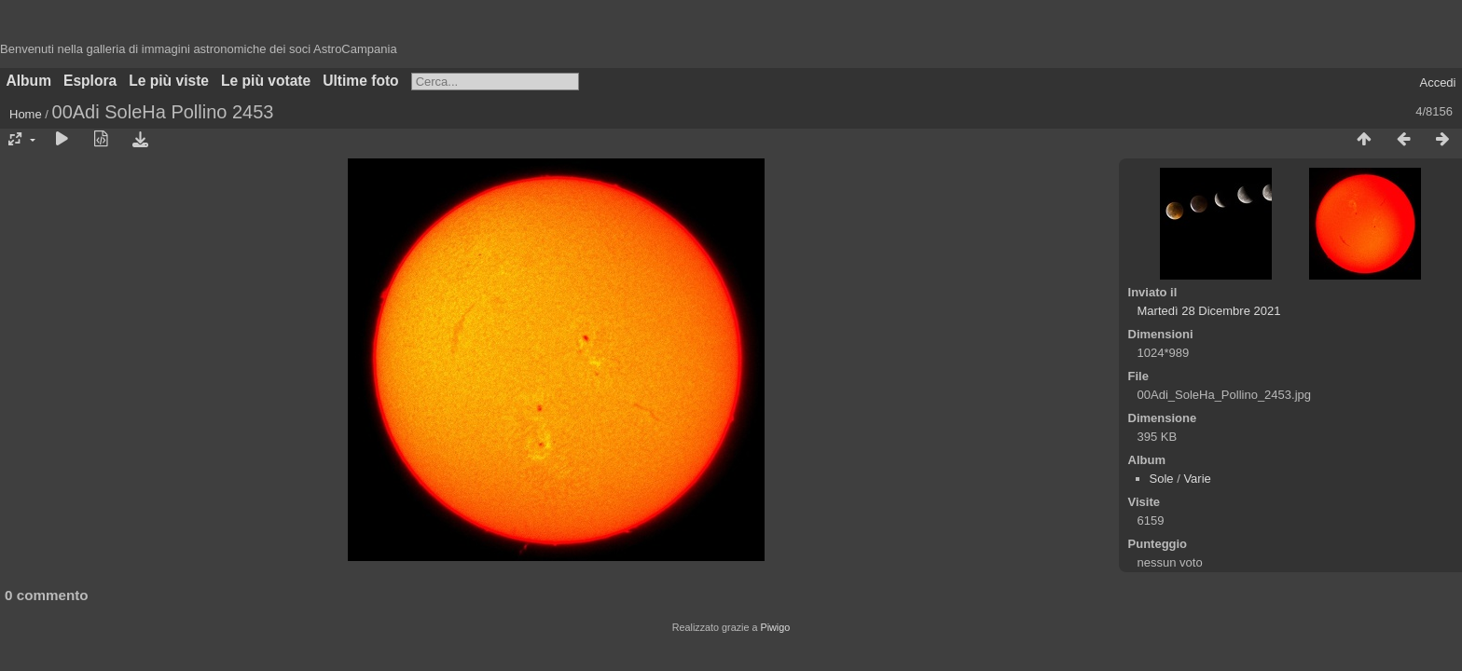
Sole (1162, 479)
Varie (1196, 479)
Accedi (1437, 82)
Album (29, 81)
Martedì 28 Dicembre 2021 (1209, 311)
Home (25, 114)
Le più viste (169, 81)
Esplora (90, 81)
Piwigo (775, 627)
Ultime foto (360, 81)
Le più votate (265, 81)
